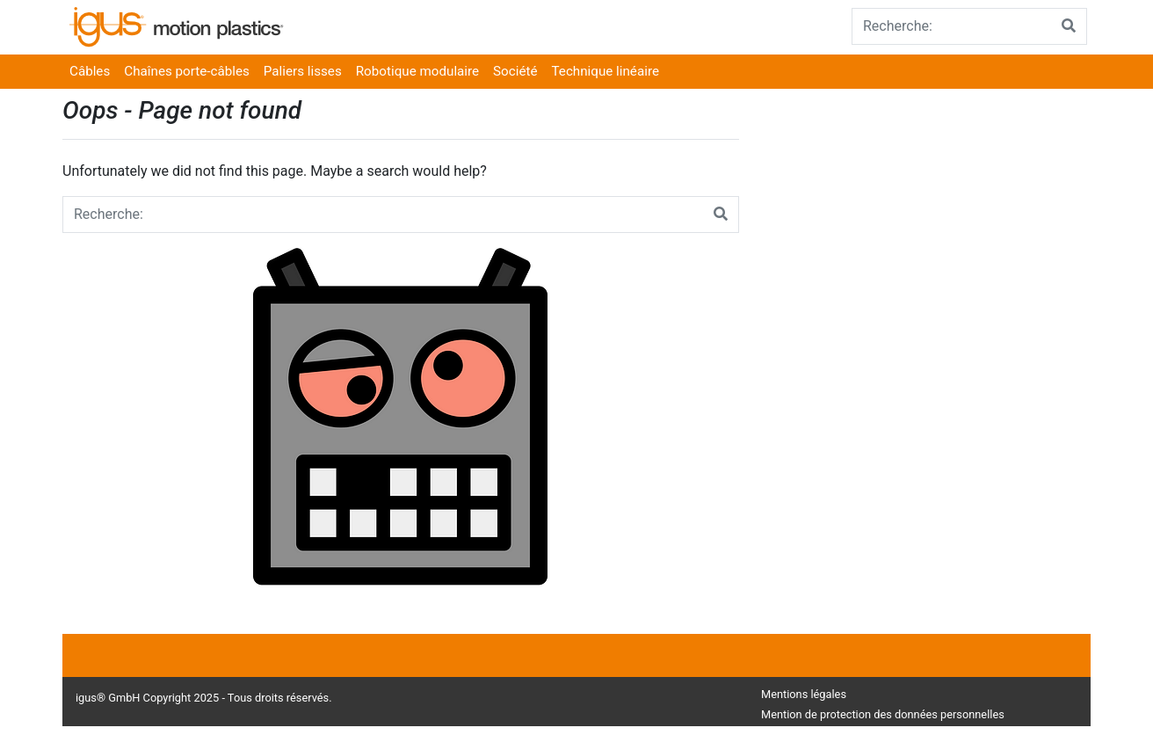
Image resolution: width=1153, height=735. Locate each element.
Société (515, 71)
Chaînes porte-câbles (187, 71)
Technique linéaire (605, 71)
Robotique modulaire (417, 71)
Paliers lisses (303, 71)
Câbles (89, 71)
